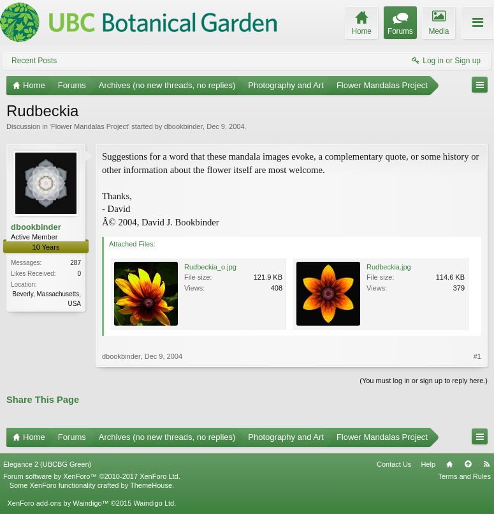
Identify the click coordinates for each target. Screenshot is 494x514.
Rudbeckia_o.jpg (210, 267)
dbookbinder (183, 126)
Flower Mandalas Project (89, 126)
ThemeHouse (151, 485)
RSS (486, 464)
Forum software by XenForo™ (91, 476)
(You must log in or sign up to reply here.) (424, 380)
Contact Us (394, 464)
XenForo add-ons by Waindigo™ (57, 503)
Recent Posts (34, 60)
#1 (477, 356)
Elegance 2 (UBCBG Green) (47, 464)
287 (75, 262)
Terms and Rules (464, 476)
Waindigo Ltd (153, 503)
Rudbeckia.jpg (389, 267)
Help (428, 464)
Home (449, 464)
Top (467, 464)
